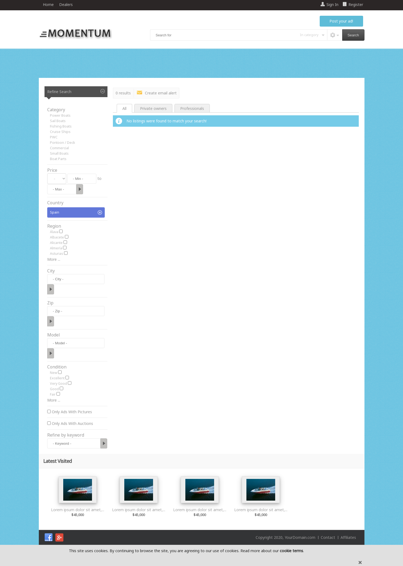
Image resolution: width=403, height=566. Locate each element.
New (53, 372)
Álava (54, 232)
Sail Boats (58, 121)
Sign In (332, 4)
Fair (53, 394)
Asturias (56, 253)
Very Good (58, 383)
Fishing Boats (61, 126)
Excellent (57, 378)
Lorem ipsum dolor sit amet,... (77, 509)
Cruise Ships (60, 131)
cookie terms (291, 550)
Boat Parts (58, 159)
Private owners (153, 108)
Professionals (192, 108)
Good (54, 389)
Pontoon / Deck (62, 142)
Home (48, 4)
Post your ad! (341, 21)
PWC (54, 137)
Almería (56, 248)
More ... (53, 259)
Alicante (56, 242)
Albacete (57, 237)
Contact (328, 537)
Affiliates (348, 537)
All (124, 108)
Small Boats (59, 153)
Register (355, 4)
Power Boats (60, 115)
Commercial (59, 148)
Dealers (66, 4)
